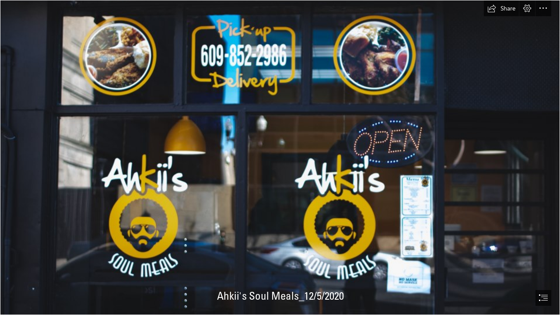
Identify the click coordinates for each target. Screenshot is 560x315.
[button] (501, 8)
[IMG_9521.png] (280, 157)
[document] (280, 157)
